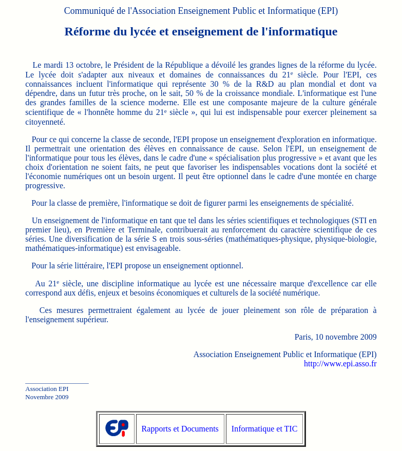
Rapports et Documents (180, 428)
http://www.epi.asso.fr (340, 363)
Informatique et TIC (265, 428)
